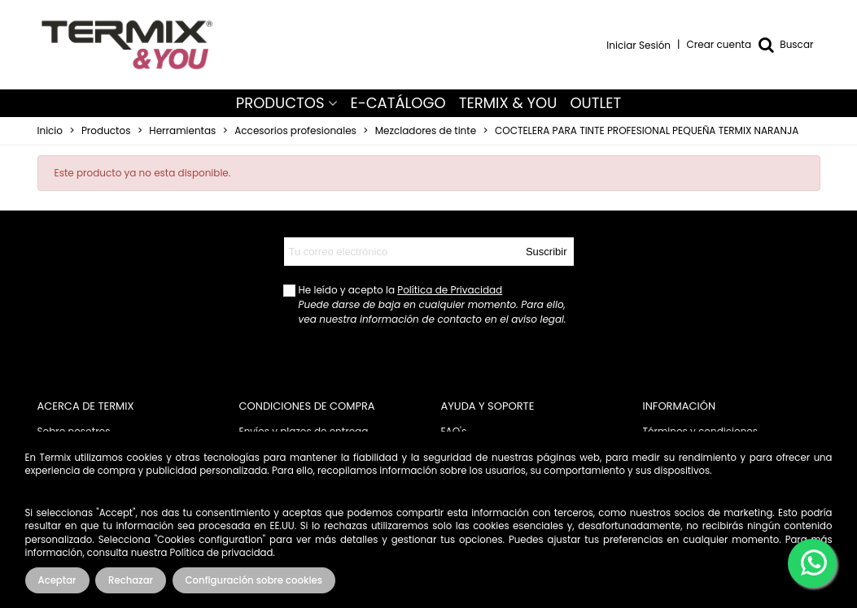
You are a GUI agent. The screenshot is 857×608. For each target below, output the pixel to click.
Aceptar (57, 580)
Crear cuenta (719, 44)
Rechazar (130, 580)
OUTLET (595, 103)
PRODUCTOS (280, 103)
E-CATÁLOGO (398, 103)
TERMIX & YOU (508, 103)
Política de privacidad (221, 552)
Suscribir (546, 251)
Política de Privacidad (449, 290)
